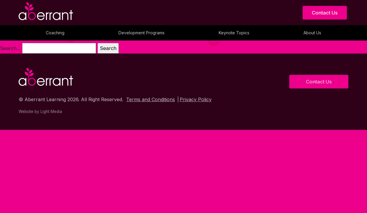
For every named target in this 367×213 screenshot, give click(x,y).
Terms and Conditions (150, 99)
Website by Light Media (40, 111)
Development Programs (141, 32)
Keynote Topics (234, 32)
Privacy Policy (196, 99)
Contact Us (325, 13)
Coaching (55, 32)
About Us (312, 32)
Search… (10, 48)
